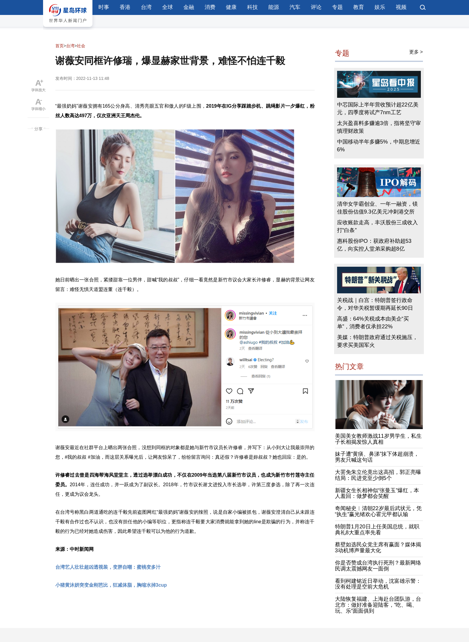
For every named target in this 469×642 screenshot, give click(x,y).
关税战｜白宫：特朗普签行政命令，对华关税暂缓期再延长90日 (375, 304)
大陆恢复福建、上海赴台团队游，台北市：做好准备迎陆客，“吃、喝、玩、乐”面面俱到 (378, 605)
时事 (103, 7)
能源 (273, 7)
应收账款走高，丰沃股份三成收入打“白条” (377, 226)
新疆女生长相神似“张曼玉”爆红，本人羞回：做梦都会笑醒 (377, 493)
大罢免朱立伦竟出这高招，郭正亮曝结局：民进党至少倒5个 (378, 475)
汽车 (295, 7)
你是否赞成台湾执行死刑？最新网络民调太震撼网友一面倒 (378, 566)
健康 (231, 7)
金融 (188, 7)
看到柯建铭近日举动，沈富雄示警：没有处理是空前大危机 (378, 584)
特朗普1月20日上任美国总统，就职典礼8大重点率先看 (377, 530)
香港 (125, 7)
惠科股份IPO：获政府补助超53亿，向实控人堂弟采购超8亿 (374, 245)
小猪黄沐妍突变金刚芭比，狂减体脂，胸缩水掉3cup (111, 585)
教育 (358, 7)
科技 (252, 7)
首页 (59, 45)
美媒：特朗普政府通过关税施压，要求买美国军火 (377, 341)
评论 (316, 7)
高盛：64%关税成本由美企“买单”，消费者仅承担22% (373, 323)
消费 (210, 7)
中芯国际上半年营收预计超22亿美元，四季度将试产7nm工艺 (377, 108)
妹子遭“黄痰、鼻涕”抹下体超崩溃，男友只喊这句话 (377, 457)
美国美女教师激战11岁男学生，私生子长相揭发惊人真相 (378, 439)
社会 (81, 45)
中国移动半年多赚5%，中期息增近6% (378, 146)
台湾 (146, 7)
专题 (337, 7)
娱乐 (379, 7)
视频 (401, 7)
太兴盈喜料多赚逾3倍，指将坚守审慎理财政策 (379, 127)
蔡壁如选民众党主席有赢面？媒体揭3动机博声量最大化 (378, 547)
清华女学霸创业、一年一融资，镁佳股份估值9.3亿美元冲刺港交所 (377, 208)
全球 (167, 7)
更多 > (416, 51)
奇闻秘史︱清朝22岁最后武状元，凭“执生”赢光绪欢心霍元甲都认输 (378, 511)
